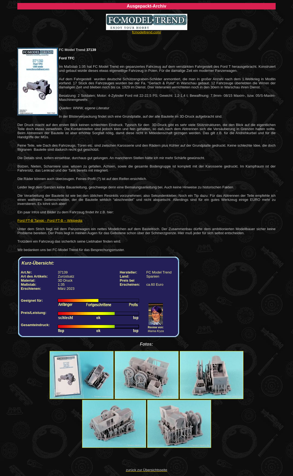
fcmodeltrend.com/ (146, 32)
